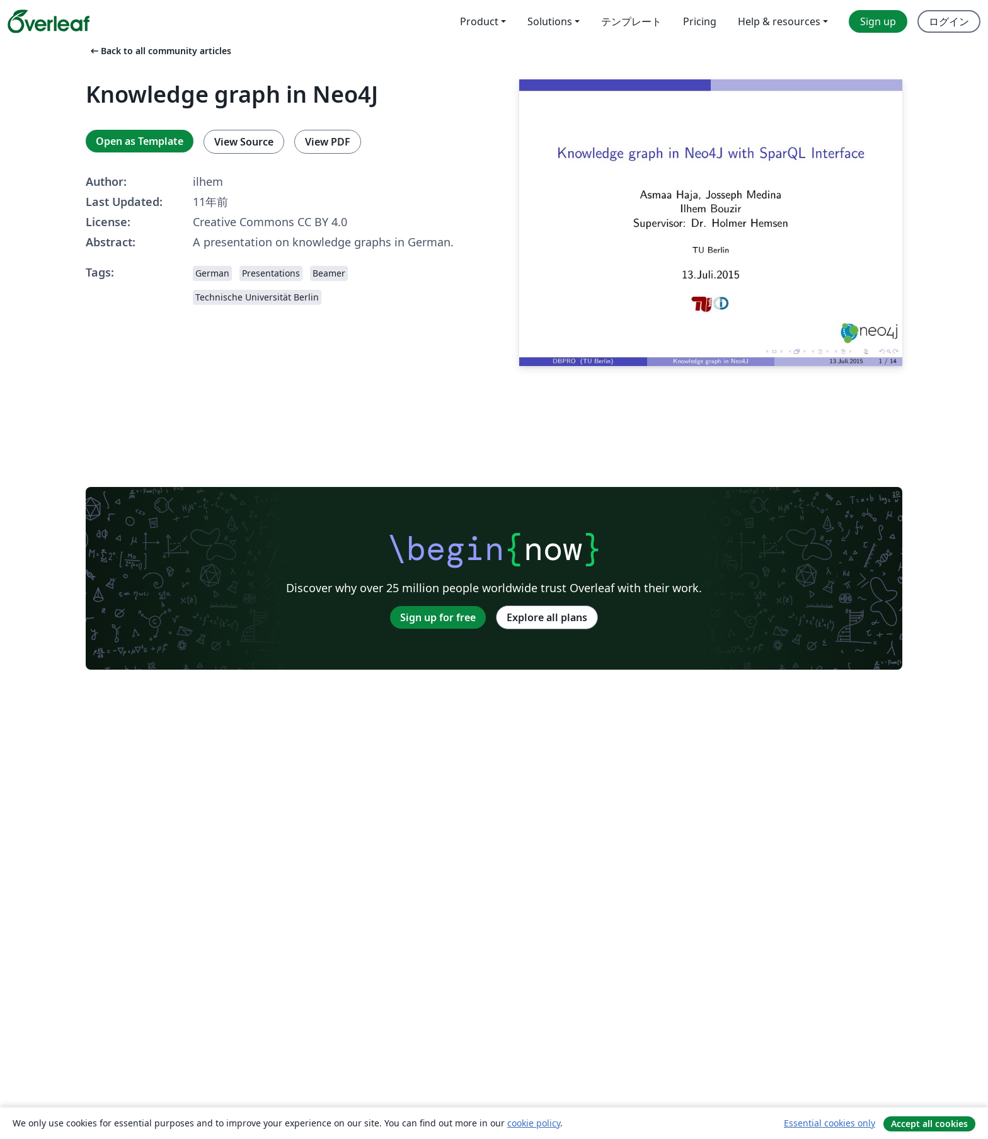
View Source (243, 142)
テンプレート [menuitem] (631, 21)
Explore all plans (547, 617)
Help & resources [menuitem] (779, 21)
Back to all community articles (159, 51)
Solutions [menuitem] (549, 21)
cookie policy (533, 1123)
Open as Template (139, 141)
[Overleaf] (48, 21)
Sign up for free (438, 617)
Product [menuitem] (479, 21)
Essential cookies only (829, 1123)
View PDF (327, 142)
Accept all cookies (929, 1124)
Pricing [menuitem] (699, 21)
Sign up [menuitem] (878, 21)
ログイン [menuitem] (949, 21)
